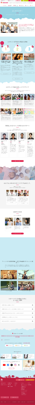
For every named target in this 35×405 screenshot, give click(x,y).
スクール (26, 5)
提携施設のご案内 (14, 396)
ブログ (31, 5)
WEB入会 (31, 0)
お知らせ (4, 5)
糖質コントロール (31, 334)
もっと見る (13, 202)
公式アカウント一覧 (11, 367)
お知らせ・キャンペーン (4, 383)
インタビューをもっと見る (18, 232)
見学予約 (26, 344)
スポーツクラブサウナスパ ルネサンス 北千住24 (21, 2)
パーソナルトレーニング (24, 334)
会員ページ (25, 0)
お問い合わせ (9, 344)
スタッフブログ (29, 378)
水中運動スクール (23, 385)
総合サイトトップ (10, 0)
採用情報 (18, 0)
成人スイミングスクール (24, 384)
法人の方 (2, 0)
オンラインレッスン (9, 334)
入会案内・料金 (10, 5)
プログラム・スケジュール (21, 5)
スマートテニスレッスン (16, 334)
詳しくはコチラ (5, 73)
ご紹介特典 (5, 396)
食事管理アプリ (4, 334)
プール (15, 384)
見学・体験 (9, 383)
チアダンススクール (23, 393)
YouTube (20, 378)
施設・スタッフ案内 (15, 5)
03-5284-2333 (27, 341)
